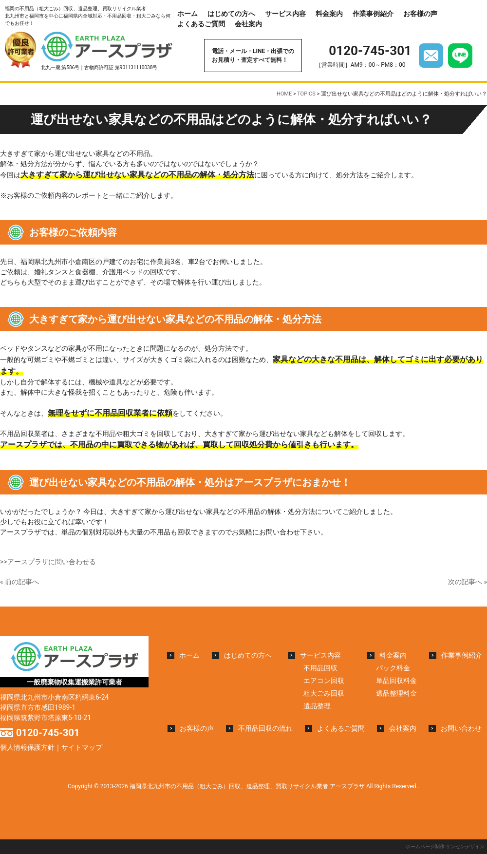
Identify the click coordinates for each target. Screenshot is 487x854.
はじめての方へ (231, 14)
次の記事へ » (467, 582)
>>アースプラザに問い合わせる (48, 562)
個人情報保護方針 (27, 747)
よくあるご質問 (201, 24)
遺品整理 (317, 706)
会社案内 (248, 24)
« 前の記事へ (19, 582)
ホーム (187, 14)
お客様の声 (420, 14)
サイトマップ (81, 747)
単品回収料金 (396, 680)
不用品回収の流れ (265, 728)
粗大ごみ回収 (323, 693)
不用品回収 (320, 668)
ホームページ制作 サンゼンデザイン (445, 846)
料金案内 (329, 14)
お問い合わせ (461, 728)
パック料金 (393, 668)
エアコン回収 (323, 680)
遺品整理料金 (396, 693)
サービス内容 (285, 14)
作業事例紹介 (373, 14)
